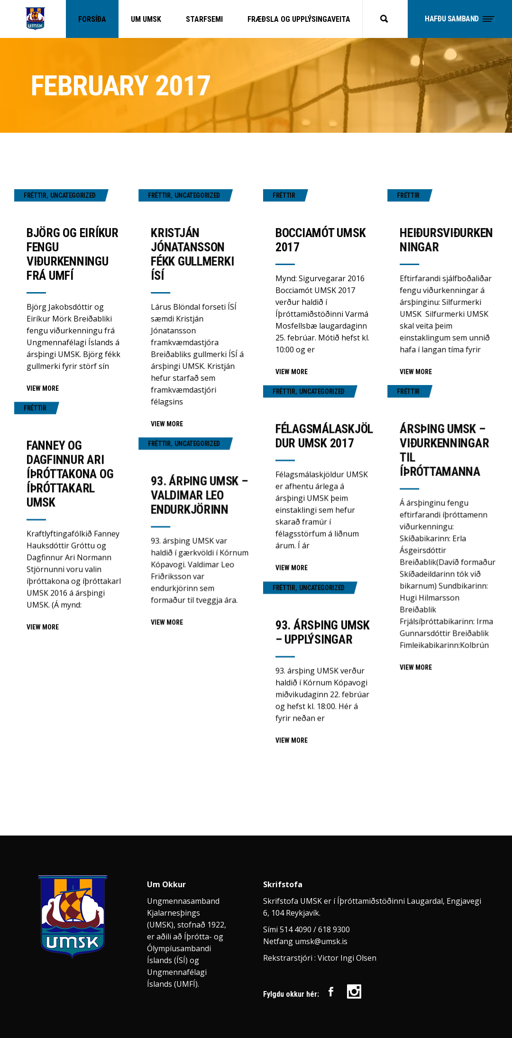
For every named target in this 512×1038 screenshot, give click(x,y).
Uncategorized (73, 195)
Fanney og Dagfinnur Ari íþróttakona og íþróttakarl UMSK (70, 473)
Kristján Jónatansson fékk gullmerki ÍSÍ (192, 254)
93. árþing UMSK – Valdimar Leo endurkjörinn (199, 495)
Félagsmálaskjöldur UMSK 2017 (324, 436)
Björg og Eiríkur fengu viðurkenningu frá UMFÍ (73, 254)
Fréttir (35, 195)
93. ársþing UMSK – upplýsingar (322, 632)
